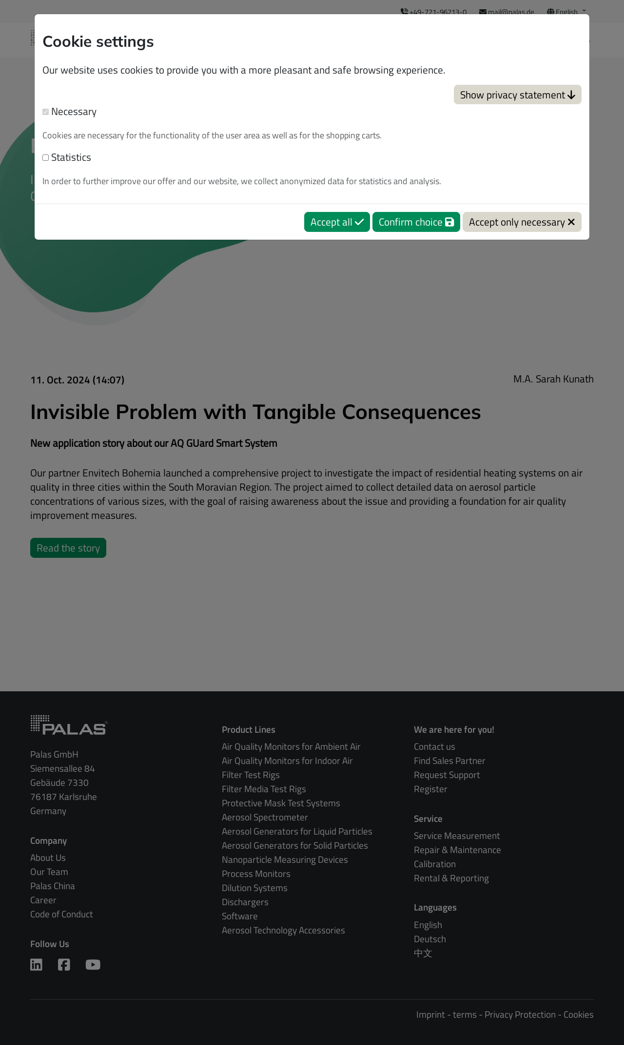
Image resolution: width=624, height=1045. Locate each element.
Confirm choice (416, 221)
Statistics (66, 157)
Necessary (69, 111)
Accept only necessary (522, 221)
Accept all (337, 221)
